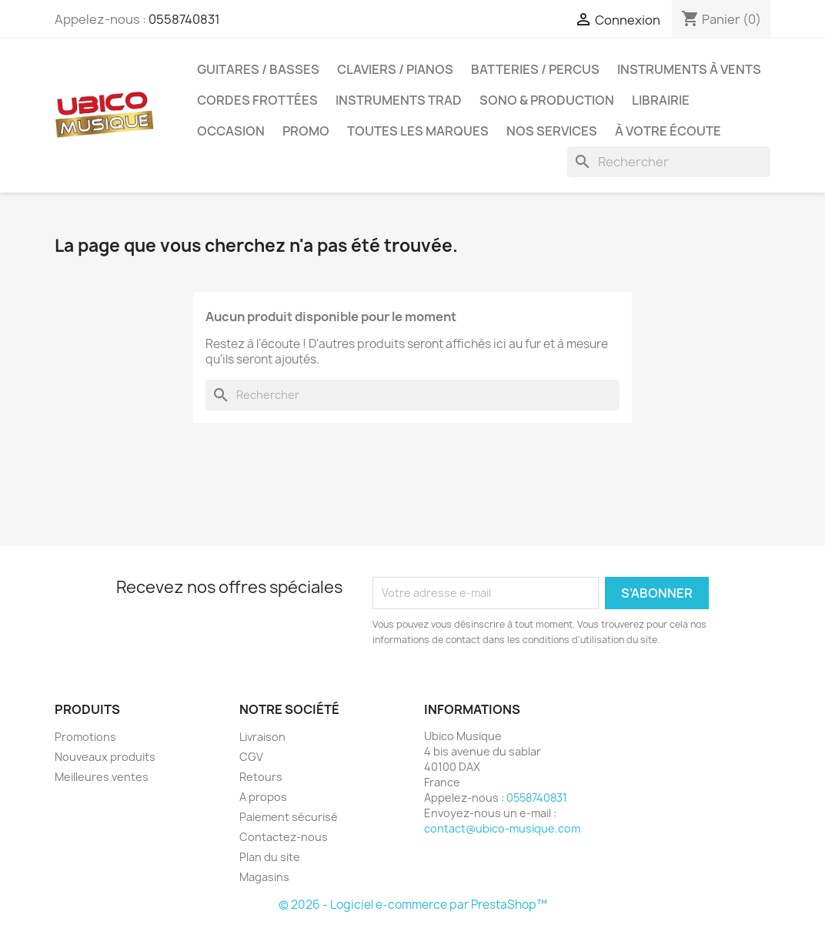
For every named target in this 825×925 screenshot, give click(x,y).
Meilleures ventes (102, 776)
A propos (263, 796)
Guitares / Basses (258, 69)
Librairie (661, 100)
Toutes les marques (418, 130)
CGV (251, 756)
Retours (260, 776)
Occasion (231, 130)
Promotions (85, 736)
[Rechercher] (668, 161)
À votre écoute (668, 130)
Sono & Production (546, 100)
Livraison (262, 736)
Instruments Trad (399, 100)
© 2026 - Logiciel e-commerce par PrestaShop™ (413, 905)
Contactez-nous (283, 836)
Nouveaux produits (105, 756)
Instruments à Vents (689, 69)
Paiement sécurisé (288, 816)
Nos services (551, 130)
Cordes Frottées (257, 100)
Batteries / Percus (535, 69)
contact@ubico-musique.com (502, 828)
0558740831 (184, 19)
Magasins (264, 877)
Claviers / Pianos (395, 69)
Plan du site (269, 857)
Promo (305, 130)
